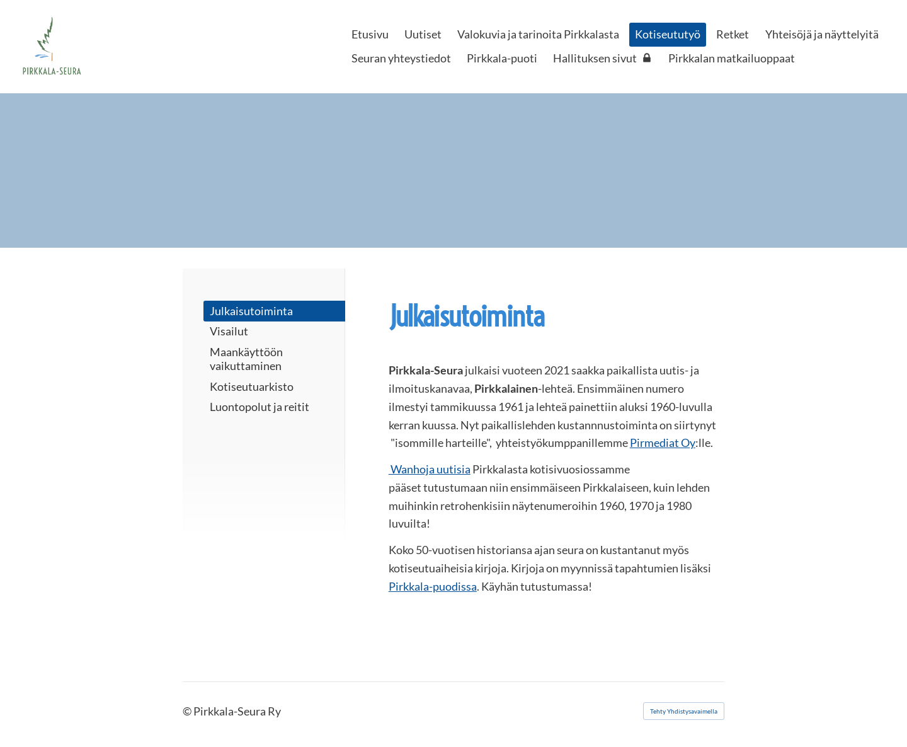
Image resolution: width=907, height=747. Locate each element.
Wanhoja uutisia (430, 469)
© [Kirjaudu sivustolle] (188, 711)
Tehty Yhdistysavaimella (683, 711)
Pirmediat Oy (662, 442)
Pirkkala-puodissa (433, 586)
